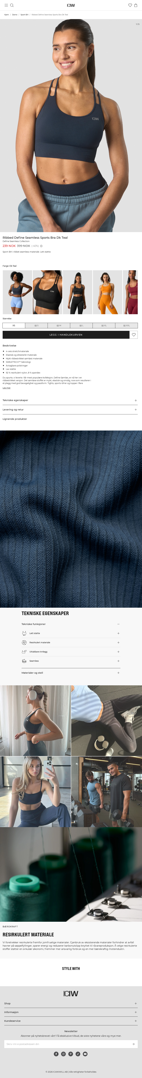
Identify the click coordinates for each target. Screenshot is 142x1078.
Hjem (6, 15)
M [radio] (59, 325)
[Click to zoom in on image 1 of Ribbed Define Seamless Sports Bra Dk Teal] (71, 125)
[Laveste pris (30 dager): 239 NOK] (41, 246)
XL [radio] (104, 325)
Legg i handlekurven (66, 334)
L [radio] (81, 325)
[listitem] (17, 292)
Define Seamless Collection (16, 241)
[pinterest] (70, 1054)
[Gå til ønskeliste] (130, 5)
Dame (14, 15)
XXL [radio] (126, 325)
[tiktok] (78, 1054)
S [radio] (36, 325)
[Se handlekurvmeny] (136, 5)
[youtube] (85, 1054)
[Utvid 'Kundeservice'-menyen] (71, 1021)
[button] (70, 409)
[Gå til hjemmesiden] (71, 5)
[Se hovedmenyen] (6, 5)
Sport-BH (24, 15)
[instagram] (63, 1054)
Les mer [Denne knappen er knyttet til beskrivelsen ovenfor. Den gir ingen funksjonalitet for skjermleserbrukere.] (7, 388)
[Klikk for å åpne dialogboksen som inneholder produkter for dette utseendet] (35, 720)
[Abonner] (133, 1044)
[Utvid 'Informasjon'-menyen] (71, 1012)
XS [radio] (14, 325)
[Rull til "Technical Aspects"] (70, 400)
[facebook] (56, 1054)
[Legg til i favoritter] (134, 335)
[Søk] (12, 5)
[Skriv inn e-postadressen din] (66, 1044)
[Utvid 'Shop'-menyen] (71, 1003)
